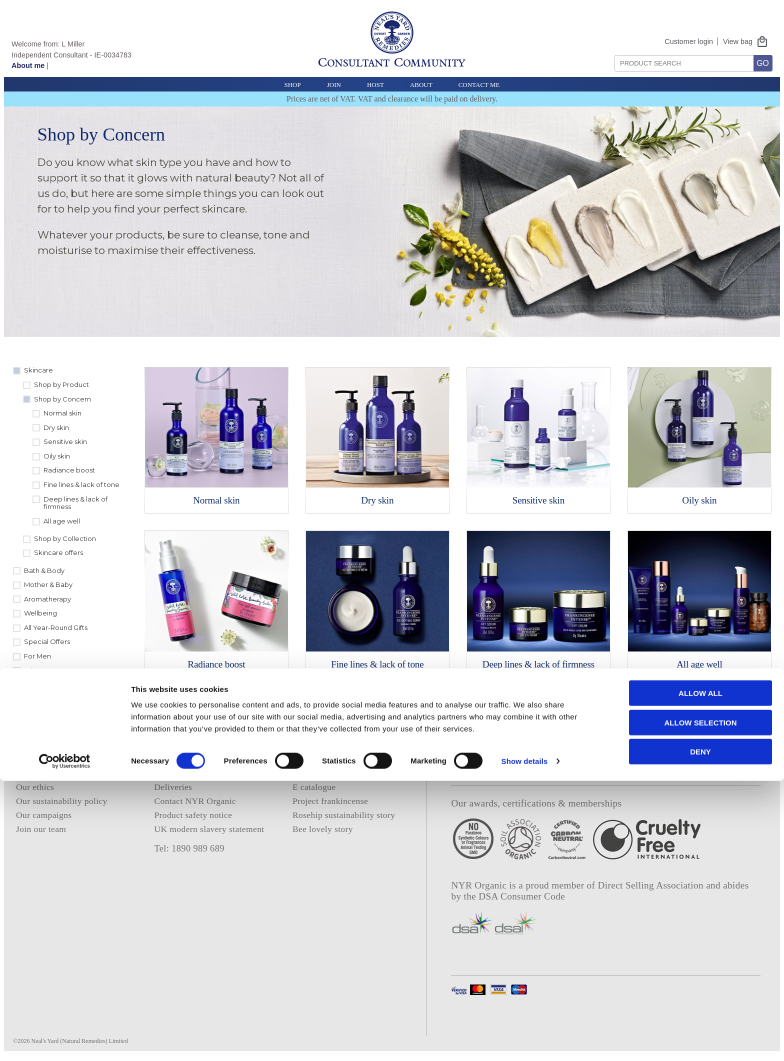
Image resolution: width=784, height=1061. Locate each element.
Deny (700, 1032)
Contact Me (479, 84)
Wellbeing (40, 613)
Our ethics (35, 787)
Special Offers (47, 642)
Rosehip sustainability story (343, 815)
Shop (292, 84)
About (421, 84)
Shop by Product (61, 384)
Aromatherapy (47, 599)
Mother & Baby (48, 584)
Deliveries (173, 787)
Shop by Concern (62, 399)
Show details (525, 1041)
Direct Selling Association (652, 885)
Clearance (41, 699)
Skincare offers (58, 552)
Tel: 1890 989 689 (189, 849)
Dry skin (56, 428)
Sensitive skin (65, 442)
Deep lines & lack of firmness (76, 503)
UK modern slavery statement (209, 829)
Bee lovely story (322, 829)
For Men (37, 656)
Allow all (700, 973)
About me (28, 66)
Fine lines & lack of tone (82, 484)
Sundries (38, 684)
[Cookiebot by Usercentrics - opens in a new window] (64, 1041)
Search (611, 51)
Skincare (38, 370)
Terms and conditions (193, 773)
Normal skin (63, 413)
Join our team (41, 829)
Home (27, 759)
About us (33, 773)
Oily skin (57, 456)
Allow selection (700, 1002)
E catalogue (314, 787)
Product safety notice (193, 815)
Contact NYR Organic (195, 801)
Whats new (42, 670)
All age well (62, 521)
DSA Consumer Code (521, 896)
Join (334, 84)
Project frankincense (330, 801)
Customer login (688, 42)
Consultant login (323, 773)
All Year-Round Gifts (56, 628)
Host (375, 84)
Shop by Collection (65, 538)
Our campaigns (44, 815)
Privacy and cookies (191, 759)
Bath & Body (44, 570)
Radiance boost (69, 470)
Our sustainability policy (62, 801)
